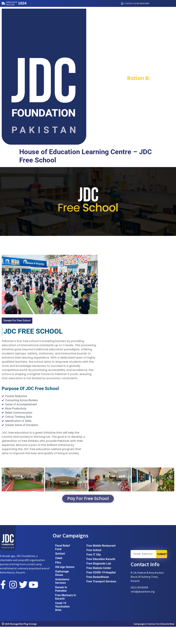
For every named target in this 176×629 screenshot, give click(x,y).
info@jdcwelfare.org (143, 593)
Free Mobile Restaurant (101, 548)
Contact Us (153, 626)
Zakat (58, 560)
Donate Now (167, 626)
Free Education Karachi (100, 561)
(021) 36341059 (139, 589)
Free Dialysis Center (98, 570)
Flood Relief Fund (62, 549)
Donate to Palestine (61, 591)
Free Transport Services (101, 583)
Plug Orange (30, 626)
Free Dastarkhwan (97, 579)
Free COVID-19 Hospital (101, 574)
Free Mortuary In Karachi (65, 599)
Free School (93, 552)
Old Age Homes (64, 569)
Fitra (58, 564)
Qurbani (60, 555)
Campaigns (140, 626)
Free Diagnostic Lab (98, 565)
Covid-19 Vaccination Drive (62, 609)
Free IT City (93, 556)
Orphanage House (62, 575)
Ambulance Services (62, 583)
